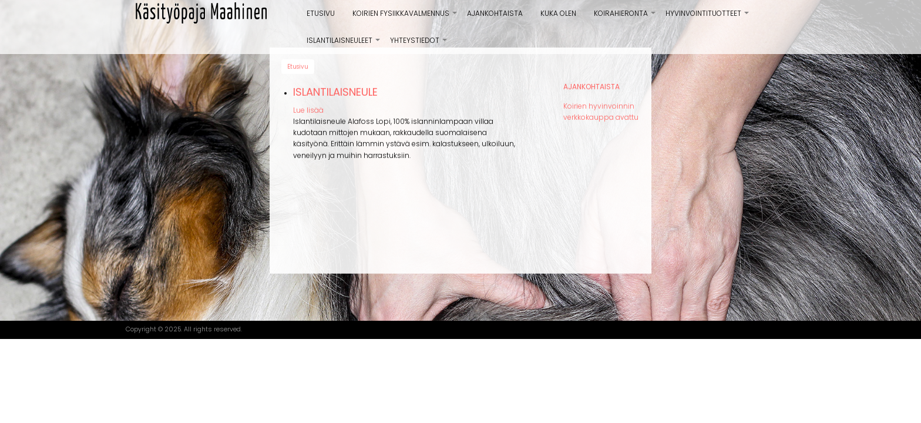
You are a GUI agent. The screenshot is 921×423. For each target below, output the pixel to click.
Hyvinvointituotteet (707, 17)
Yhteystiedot (419, 44)
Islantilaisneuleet (344, 44)
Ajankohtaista (495, 13)
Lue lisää (308, 107)
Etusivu (321, 13)
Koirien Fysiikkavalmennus (405, 17)
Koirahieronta (625, 17)
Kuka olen (558, 13)
